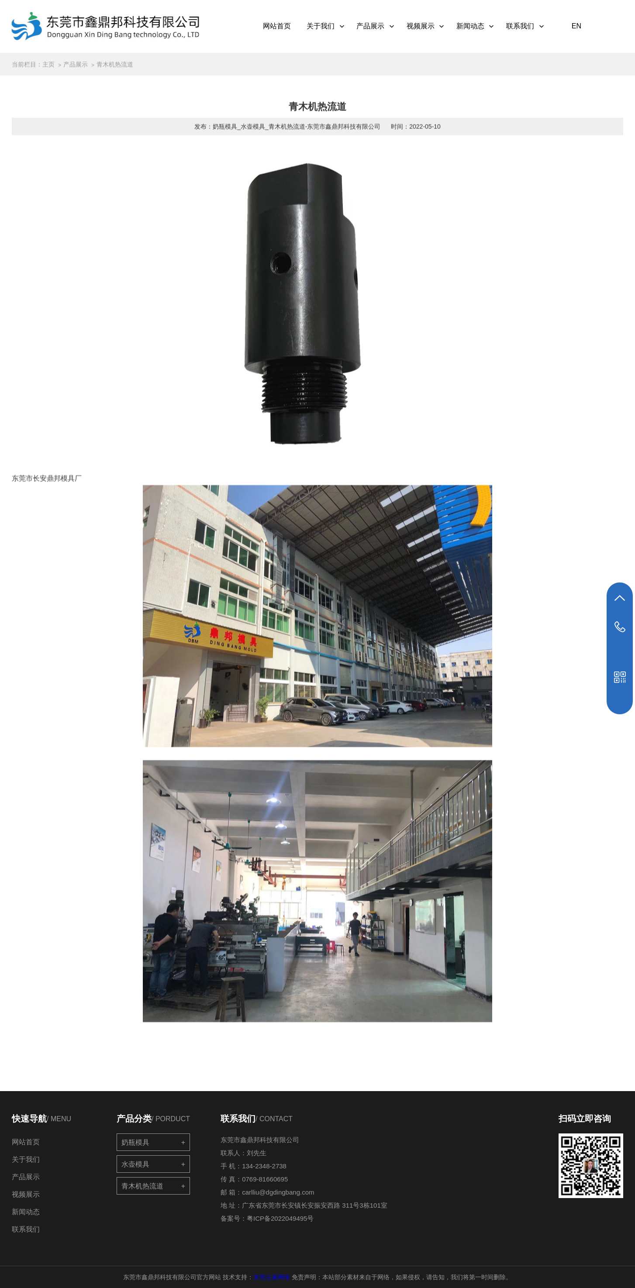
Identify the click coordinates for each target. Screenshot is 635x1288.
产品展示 (380, 26)
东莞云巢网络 (271, 1277)
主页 (48, 67)
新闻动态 (480, 26)
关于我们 (330, 26)
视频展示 (430, 26)
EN (579, 26)
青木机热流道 (115, 67)
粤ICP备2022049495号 (280, 1218)
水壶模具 (135, 1164)
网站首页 (280, 26)
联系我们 (530, 26)
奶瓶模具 (135, 1142)
